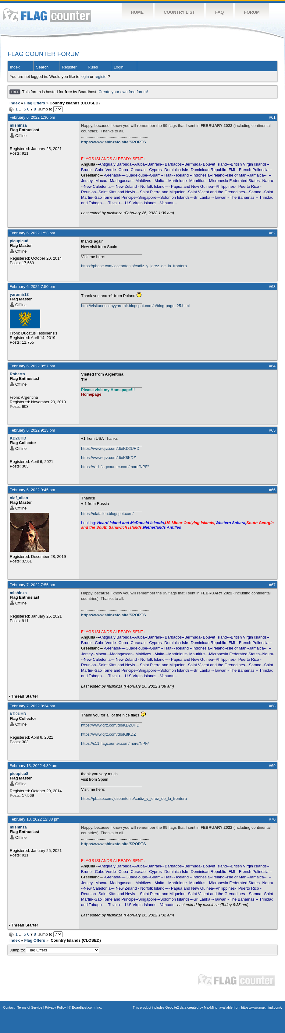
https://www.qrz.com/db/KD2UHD (110, 448)
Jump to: (54, 950)
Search (42, 67)
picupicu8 (19, 241)
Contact (9, 1007)
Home (137, 12)
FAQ (219, 12)
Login (118, 67)
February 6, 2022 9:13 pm (32, 430)
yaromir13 (19, 294)
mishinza (18, 125)
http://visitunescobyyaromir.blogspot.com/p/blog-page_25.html (135, 305)
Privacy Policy (55, 1007)
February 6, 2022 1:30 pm (32, 117)
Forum (251, 12)
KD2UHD (18, 438)
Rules (93, 67)
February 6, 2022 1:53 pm (32, 233)
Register (69, 67)
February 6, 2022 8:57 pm (32, 366)
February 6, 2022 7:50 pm (32, 286)
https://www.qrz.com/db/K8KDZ (108, 457)
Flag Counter (47, 15)
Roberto (17, 374)
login (84, 76)
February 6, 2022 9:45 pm (32, 490)
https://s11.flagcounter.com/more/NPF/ (115, 466)
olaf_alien (19, 497)
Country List (179, 12)
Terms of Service (29, 1007)
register (101, 76)
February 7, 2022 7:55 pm (32, 585)
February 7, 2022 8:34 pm (32, 706)
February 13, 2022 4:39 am (33, 765)
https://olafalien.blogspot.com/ (107, 513)
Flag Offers (34, 103)
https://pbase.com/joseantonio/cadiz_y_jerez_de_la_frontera (134, 266)
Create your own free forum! (123, 91)
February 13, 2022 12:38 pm (34, 819)
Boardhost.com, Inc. (87, 1007)
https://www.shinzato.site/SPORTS (113, 142)
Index (15, 67)
